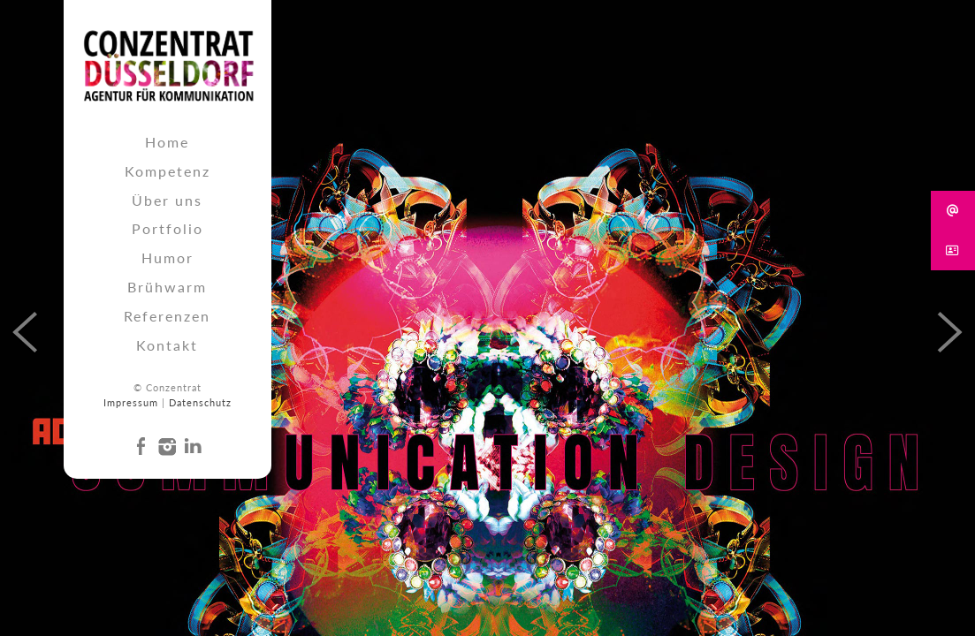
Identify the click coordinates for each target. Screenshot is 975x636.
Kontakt (167, 345)
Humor (167, 257)
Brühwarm (167, 286)
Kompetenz (167, 171)
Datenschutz (200, 402)
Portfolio (167, 228)
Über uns (167, 200)
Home (167, 141)
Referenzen (167, 315)
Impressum (130, 402)
